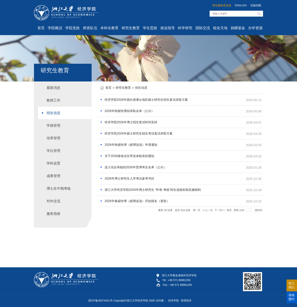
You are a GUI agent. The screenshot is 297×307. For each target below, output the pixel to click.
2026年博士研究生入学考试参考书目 (129, 178)
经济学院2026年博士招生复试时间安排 (131, 122)
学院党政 (72, 28)
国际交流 (202, 28)
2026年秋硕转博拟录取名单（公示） (129, 111)
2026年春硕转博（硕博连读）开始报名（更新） (137, 201)
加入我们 (291, 285)
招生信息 (141, 87)
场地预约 (291, 297)
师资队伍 (90, 28)
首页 (41, 28)
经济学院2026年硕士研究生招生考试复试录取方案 (139, 133)
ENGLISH (241, 5)
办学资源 (255, 28)
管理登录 (186, 300)
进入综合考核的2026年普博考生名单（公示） (135, 167)
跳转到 (259, 210)
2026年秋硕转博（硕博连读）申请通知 (131, 144)
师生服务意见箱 (221, 5)
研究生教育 (131, 28)
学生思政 (150, 28)
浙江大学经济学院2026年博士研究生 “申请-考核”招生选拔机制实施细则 (153, 189)
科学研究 (185, 28)
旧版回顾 (255, 5)
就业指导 (167, 28)
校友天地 (220, 28)
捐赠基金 (238, 28)
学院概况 (55, 28)
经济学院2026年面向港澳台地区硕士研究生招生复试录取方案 (146, 99)
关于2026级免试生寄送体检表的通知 (129, 156)
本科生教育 (109, 28)
